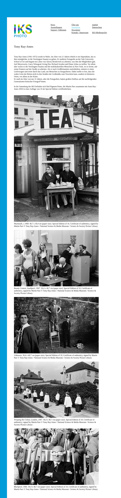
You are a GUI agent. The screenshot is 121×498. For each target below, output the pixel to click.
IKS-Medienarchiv (99, 33)
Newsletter (76, 30)
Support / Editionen (58, 30)
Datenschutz (97, 27)
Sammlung (76, 27)
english (95, 25)
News (53, 25)
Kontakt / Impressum (80, 33)
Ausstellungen (56, 27)
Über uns (75, 25)
